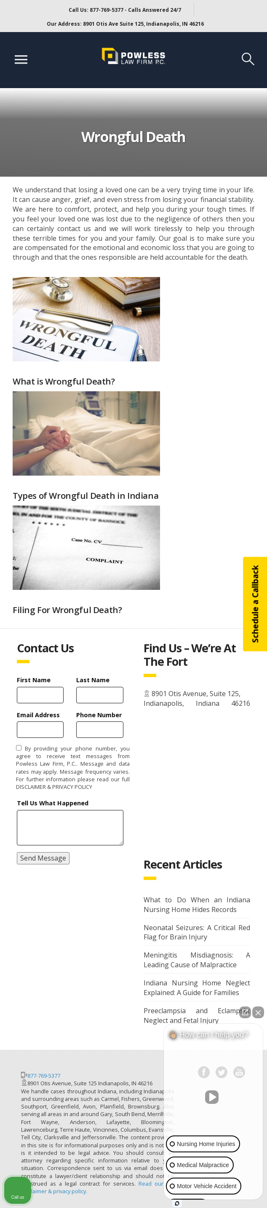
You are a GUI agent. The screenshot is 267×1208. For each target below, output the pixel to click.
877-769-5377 (43, 1075)
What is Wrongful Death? (64, 381)
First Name (34, 680)
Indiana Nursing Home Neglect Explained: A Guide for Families (197, 987)
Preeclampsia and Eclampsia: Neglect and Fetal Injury (197, 1015)
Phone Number (99, 715)
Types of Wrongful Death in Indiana (85, 495)
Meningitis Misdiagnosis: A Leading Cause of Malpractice (197, 959)
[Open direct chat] (245, 1012)
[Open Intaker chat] (177, 1203)
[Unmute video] (213, 1097)
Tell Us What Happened (52, 803)
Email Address (38, 715)
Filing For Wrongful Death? (67, 610)
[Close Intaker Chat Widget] (258, 1012)
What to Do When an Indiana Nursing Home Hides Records (197, 904)
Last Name (92, 680)
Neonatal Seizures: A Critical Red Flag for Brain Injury (197, 932)
